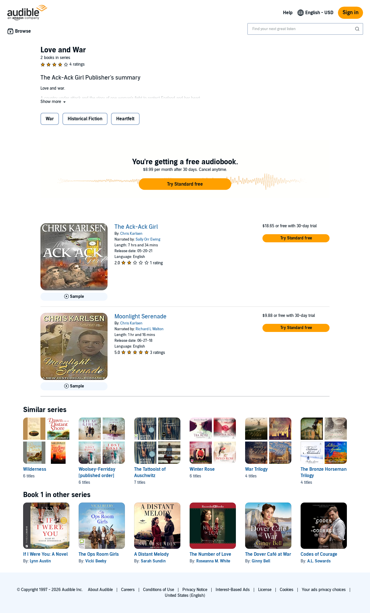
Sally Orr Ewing (148, 239)
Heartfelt (125, 119)
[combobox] (305, 29)
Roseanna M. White (213, 561)
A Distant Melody (151, 554)
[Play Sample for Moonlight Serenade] (74, 386)
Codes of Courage (319, 554)
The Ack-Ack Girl (136, 227)
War (50, 119)
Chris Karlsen (131, 233)
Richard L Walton (150, 329)
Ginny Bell (261, 561)
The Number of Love (210, 554)
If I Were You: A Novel (45, 554)
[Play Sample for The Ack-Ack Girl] (74, 297)
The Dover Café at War (268, 554)
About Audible (100, 589)
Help (288, 13)
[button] (53, 101)
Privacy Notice (194, 589)
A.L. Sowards (319, 561)
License (264, 589)
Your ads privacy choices (324, 589)
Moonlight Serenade (140, 316)
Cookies (286, 589)
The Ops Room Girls (99, 554)
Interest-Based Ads (233, 589)
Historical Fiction (85, 119)
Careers (128, 589)
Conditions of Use (158, 589)
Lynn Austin (40, 561)
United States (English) (185, 595)
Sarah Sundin (153, 561)
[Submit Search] (358, 29)
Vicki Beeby (95, 561)
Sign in (350, 13)
